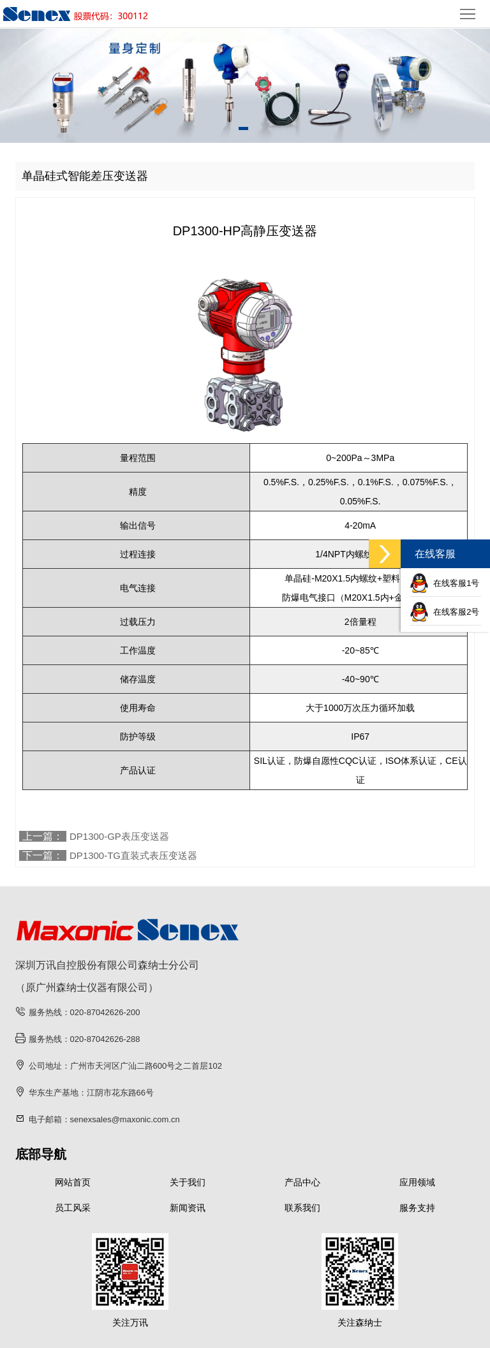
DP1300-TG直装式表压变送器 (133, 855)
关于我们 (187, 1182)
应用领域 (417, 1182)
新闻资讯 (187, 1208)
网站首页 (73, 1182)
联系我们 (302, 1208)
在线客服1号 (444, 583)
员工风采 (73, 1208)
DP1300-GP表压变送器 (119, 836)
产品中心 (302, 1182)
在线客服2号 (444, 612)
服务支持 (417, 1208)
